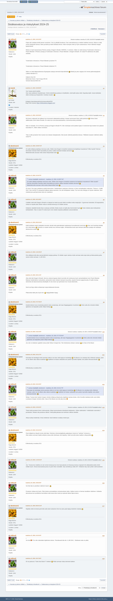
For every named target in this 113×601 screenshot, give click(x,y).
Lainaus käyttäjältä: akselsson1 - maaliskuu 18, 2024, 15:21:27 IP (45, 388)
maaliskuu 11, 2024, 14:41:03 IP (33, 39)
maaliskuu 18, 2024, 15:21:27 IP (33, 354)
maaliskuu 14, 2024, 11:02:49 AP (34, 252)
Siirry (79, 588)
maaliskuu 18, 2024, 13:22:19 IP (33, 331)
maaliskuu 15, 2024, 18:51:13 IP (33, 275)
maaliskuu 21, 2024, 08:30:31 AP (34, 505)
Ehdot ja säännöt (97, 599)
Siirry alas (11, 34)
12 (27, 34)
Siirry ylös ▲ (104, 599)
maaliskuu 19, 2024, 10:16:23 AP (34, 430)
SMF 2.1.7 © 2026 (10, 599)
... (25, 34)
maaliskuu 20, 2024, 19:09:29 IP (33, 482)
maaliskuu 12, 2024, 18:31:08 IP (33, 199)
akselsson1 (14, 146)
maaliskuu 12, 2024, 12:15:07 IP (33, 175)
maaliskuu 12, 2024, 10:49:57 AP (34, 145)
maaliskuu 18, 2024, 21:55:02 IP (33, 407)
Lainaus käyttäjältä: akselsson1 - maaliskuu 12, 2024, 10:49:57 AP (46, 179)
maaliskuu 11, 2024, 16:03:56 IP (33, 115)
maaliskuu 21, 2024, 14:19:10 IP (33, 535)
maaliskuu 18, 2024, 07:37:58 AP (34, 301)
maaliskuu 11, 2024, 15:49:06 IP (33, 88)
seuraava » (101, 29)
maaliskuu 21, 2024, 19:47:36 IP (33, 558)
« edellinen (93, 29)
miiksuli (13, 39)
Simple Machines (19, 599)
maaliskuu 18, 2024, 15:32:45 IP (33, 384)
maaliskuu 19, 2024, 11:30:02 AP (34, 459)
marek (12, 88)
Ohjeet (90, 599)
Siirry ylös (11, 580)
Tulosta (102, 34)
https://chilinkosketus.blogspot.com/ (46, 103)
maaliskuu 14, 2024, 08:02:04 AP (34, 222)
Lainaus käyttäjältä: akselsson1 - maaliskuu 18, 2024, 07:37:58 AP (46, 335)
